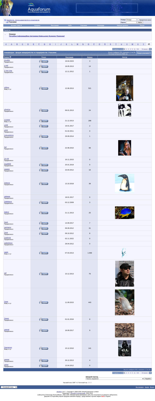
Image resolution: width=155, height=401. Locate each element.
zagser (6, 359)
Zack (6, 233)
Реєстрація (55, 25)
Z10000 (7, 120)
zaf (5, 273)
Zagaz (6, 318)
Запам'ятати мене (144, 20)
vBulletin (59, 391)
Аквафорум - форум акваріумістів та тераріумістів (23, 20)
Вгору (152, 387)
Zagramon (8, 347)
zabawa (7, 196)
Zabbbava (8, 202)
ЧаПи (70, 25)
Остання (145, 49)
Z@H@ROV (9, 135)
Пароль (123, 22)
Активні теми (15, 25)
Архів (147, 387)
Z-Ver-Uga (8, 71)
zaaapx (7, 169)
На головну (140, 387)
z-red (6, 65)
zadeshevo (8, 243)
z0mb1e (7, 109)
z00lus (6, 87)
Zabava (7, 183)
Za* (5, 147)
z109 (6, 125)
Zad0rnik (7, 238)
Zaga (6, 302)
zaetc (6, 252)
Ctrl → (139, 49)
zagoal (6, 330)
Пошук (142, 25)
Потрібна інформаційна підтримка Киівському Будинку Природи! (37, 36)
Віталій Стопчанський (78, 393)
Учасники (83, 25)
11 (134, 49)
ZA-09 (6, 159)
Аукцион (37, 25)
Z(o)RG (7, 60)
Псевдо (123, 19)
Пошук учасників (143, 53)
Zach (6, 222)
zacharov (7, 227)
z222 (6, 130)
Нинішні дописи (122, 25)
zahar (6, 365)
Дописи (89, 57)
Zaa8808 (7, 164)
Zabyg (6, 212)
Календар (100, 25)
